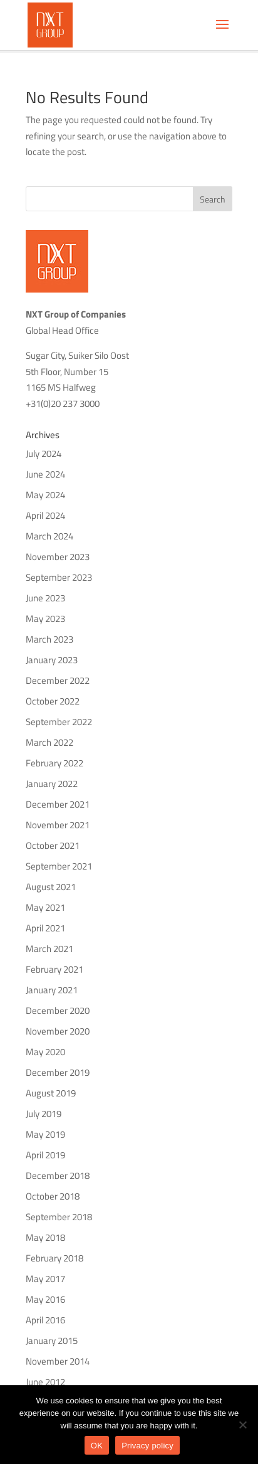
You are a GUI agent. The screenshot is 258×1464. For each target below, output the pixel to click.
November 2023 (58, 556)
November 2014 (58, 1361)
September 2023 (59, 577)
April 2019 (45, 1155)
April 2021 (45, 928)
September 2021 (59, 866)
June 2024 (45, 474)
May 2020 (45, 1052)
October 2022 (53, 701)
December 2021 (58, 804)
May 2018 (45, 1237)
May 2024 (45, 495)
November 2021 (58, 825)
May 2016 (45, 1299)
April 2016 (45, 1320)
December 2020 (58, 1010)
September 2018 (59, 1217)
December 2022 (58, 680)
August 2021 (51, 887)
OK (97, 1445)
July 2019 (43, 1113)
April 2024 (45, 515)
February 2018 (54, 1258)
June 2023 (45, 598)
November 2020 (58, 1031)
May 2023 (45, 618)
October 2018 (53, 1196)
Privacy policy (147, 1445)
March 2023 (49, 639)
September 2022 (59, 721)
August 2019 (51, 1093)
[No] (242, 1424)
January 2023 (52, 660)
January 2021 (52, 990)
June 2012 (45, 1382)
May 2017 (45, 1278)
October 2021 (53, 845)
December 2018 (58, 1175)
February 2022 (54, 763)
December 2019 (58, 1072)
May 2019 (45, 1134)
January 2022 (52, 783)
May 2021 (45, 907)
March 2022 (49, 742)
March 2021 (49, 948)
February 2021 (54, 969)
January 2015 (52, 1340)
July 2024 (43, 453)
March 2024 (49, 536)
